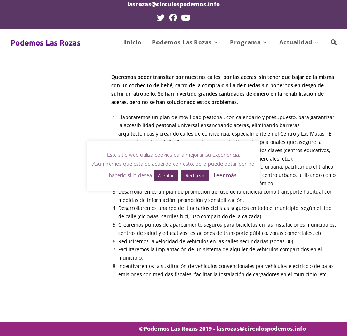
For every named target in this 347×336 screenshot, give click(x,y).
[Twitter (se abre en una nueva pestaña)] (161, 17)
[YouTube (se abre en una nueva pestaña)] (185, 17)
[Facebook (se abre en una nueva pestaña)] (173, 17)
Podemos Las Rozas (45, 42)
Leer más (224, 175)
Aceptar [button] (166, 175)
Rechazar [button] (195, 175)
